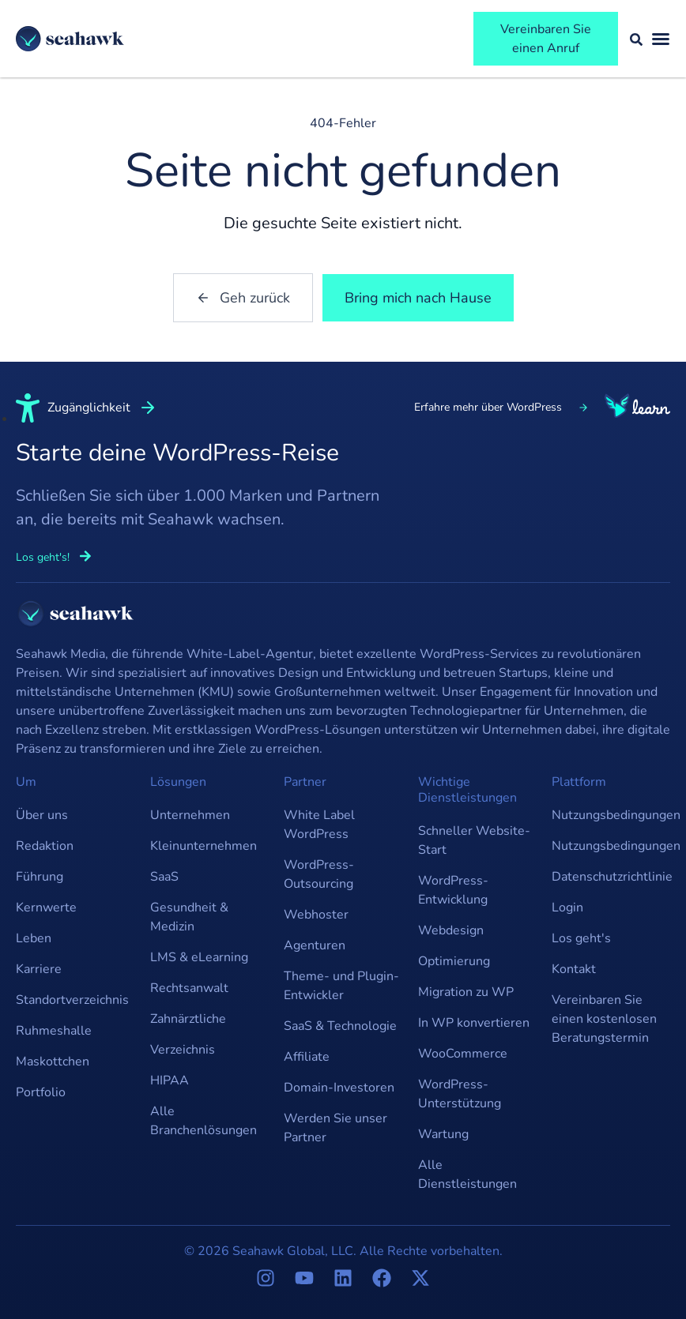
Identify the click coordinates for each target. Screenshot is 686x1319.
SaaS (164, 876)
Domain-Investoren (339, 1087)
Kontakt (574, 969)
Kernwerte (46, 907)
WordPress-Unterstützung (459, 1094)
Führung (39, 876)
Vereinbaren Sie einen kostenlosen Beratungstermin (604, 1019)
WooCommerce (462, 1053)
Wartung (443, 1134)
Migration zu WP (466, 992)
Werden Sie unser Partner (335, 1128)
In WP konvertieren (474, 1023)
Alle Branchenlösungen (203, 1121)
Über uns (42, 815)
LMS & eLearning (199, 957)
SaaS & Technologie (340, 1026)
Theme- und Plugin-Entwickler (341, 986)
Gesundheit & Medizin (189, 917)
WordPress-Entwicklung (453, 890)
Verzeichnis (182, 1049)
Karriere (39, 969)
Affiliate (307, 1056)
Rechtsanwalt (189, 988)
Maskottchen (52, 1061)
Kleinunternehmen (203, 846)
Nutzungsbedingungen (611, 815)
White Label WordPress (319, 824)
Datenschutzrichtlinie (611, 876)
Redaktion (45, 846)
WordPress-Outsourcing (319, 874)
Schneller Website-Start (474, 840)
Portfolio (41, 1092)
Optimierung (454, 961)
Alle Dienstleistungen (467, 1174)
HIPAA (169, 1080)
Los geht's (581, 938)
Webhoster (316, 914)
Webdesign (451, 930)
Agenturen (314, 945)
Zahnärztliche (188, 1019)
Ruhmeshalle (54, 1030)
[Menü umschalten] (660, 38)
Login (567, 907)
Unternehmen (190, 815)
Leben (33, 938)
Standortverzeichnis (72, 1000)
